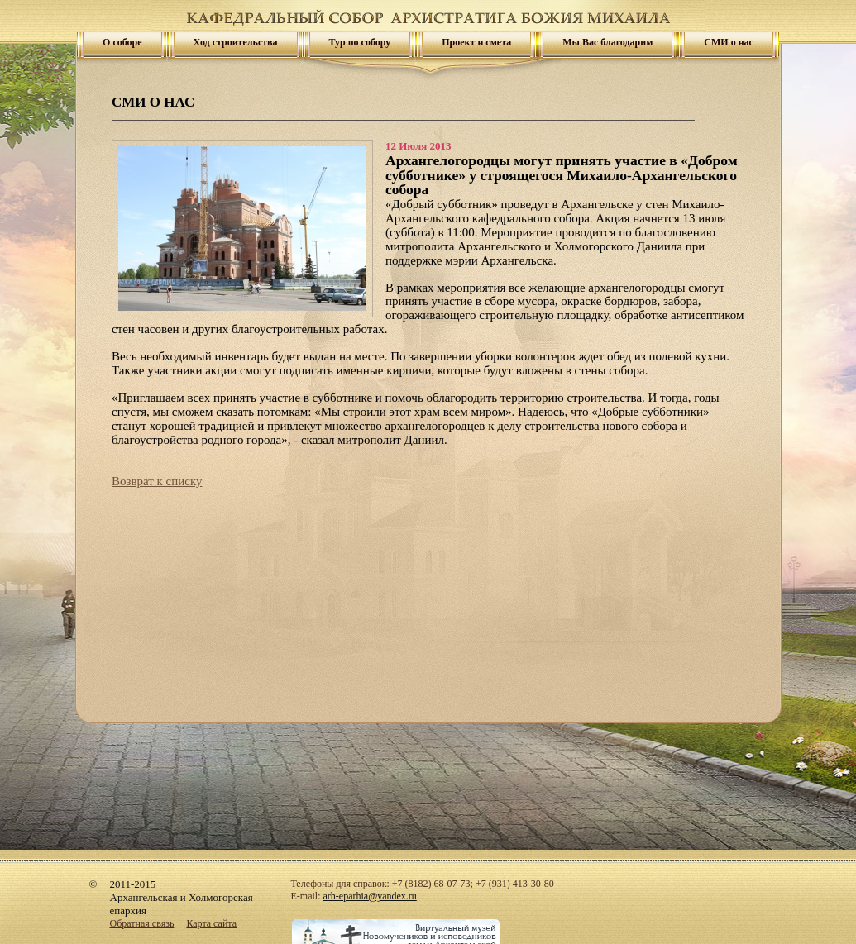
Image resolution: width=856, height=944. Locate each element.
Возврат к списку (157, 481)
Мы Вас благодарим (607, 42)
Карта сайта (211, 923)
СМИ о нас (728, 42)
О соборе (122, 42)
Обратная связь (142, 923)
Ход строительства (236, 42)
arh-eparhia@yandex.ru (370, 896)
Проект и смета (476, 42)
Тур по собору (360, 42)
